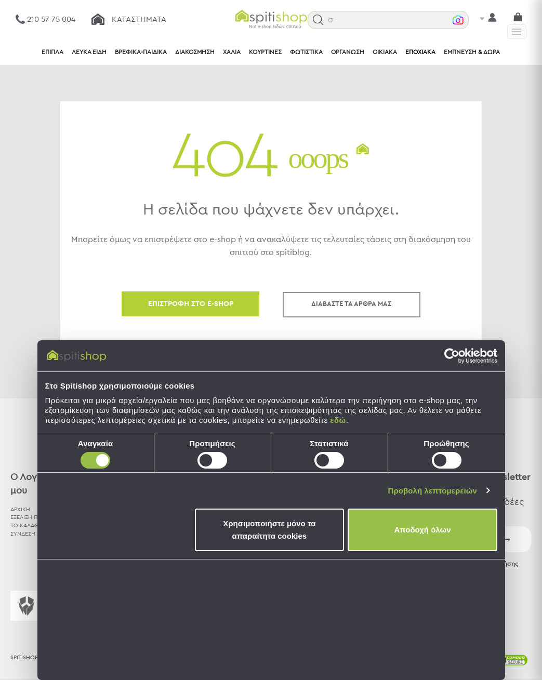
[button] (320, 20)
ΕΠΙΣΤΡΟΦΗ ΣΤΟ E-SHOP (190, 304)
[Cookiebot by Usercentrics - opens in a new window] (451, 356)
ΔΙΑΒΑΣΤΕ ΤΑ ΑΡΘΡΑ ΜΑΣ (351, 304)
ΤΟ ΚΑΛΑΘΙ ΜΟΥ (32, 525)
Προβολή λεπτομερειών (433, 490)
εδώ (338, 420)
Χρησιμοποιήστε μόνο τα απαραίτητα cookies (269, 529)
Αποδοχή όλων (422, 529)
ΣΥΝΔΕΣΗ (22, 533)
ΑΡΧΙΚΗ (20, 509)
